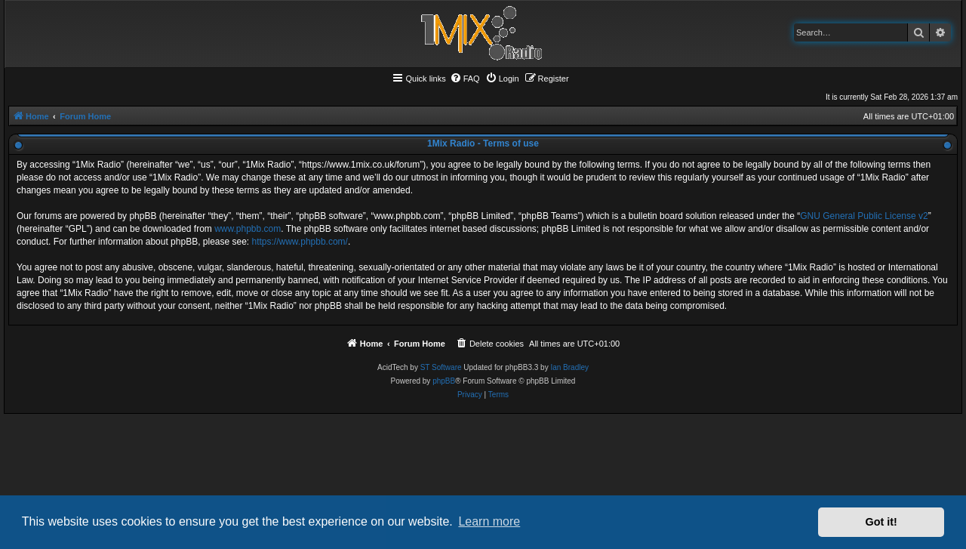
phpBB (443, 381)
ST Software (441, 367)
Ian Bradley (569, 367)
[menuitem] (465, 78)
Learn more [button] (489, 521)
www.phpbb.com (247, 229)
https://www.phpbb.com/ (300, 241)
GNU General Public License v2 (864, 216)
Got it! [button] (881, 522)
